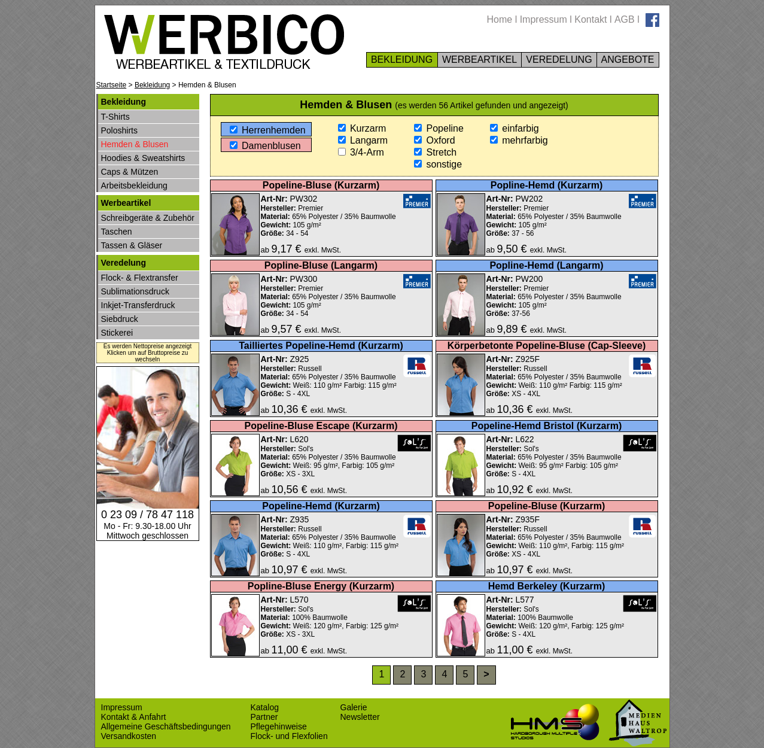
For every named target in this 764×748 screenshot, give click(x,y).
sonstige (438, 164)
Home (500, 19)
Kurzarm (362, 128)
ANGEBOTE (628, 59)
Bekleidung (152, 85)
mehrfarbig (519, 140)
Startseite (111, 85)
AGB (624, 19)
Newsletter (360, 717)
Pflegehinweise (279, 726)
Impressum (543, 19)
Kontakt (590, 19)
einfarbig (514, 128)
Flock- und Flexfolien (289, 736)
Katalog (265, 707)
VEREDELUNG (559, 59)
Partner (264, 717)
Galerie (353, 707)
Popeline (439, 128)
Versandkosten (129, 736)
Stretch (435, 152)
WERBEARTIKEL (479, 59)
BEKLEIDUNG (402, 59)
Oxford (434, 140)
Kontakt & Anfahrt (133, 717)
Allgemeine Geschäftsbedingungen (166, 726)
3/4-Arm (361, 152)
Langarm (363, 140)
